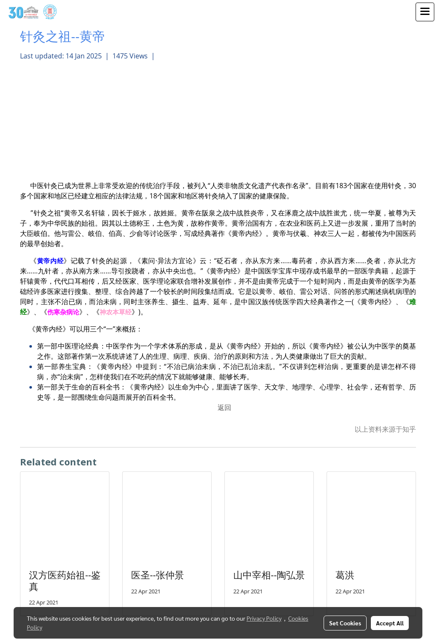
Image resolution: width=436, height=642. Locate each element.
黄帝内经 (50, 260)
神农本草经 (116, 312)
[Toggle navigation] (425, 12)
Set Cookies (345, 623)
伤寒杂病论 (63, 312)
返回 (224, 407)
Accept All (390, 623)
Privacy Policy (264, 618)
